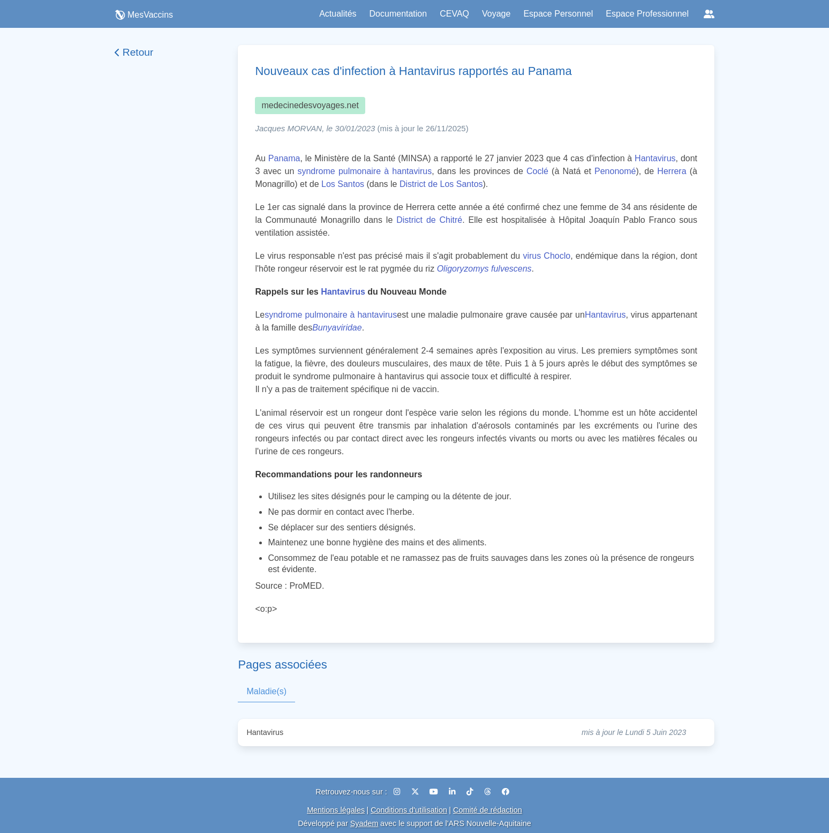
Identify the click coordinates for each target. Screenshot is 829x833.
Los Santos (342, 184)
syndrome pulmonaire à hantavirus (364, 171)
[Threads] (489, 791)
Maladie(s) (266, 691)
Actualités (337, 13)
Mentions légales (336, 810)
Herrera (671, 171)
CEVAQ (454, 13)
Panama (284, 158)
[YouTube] (434, 791)
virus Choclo (546, 255)
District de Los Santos (441, 184)
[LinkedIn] (453, 791)
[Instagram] (398, 791)
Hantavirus (655, 158)
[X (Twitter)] (416, 791)
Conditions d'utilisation (409, 810)
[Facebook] (506, 791)
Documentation (398, 13)
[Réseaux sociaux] (709, 14)
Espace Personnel (558, 13)
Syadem (364, 823)
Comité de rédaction (487, 810)
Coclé (537, 171)
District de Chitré (429, 219)
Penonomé (615, 171)
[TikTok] (471, 791)
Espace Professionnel (647, 13)
